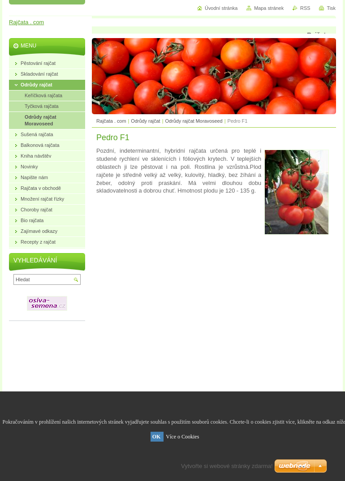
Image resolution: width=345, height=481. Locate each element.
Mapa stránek (269, 8)
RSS (305, 8)
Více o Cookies (182, 437)
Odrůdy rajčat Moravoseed (194, 121)
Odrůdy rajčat (145, 121)
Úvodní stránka (221, 8)
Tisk (331, 8)
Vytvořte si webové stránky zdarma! (227, 466)
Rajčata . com (111, 121)
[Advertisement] (214, 287)
